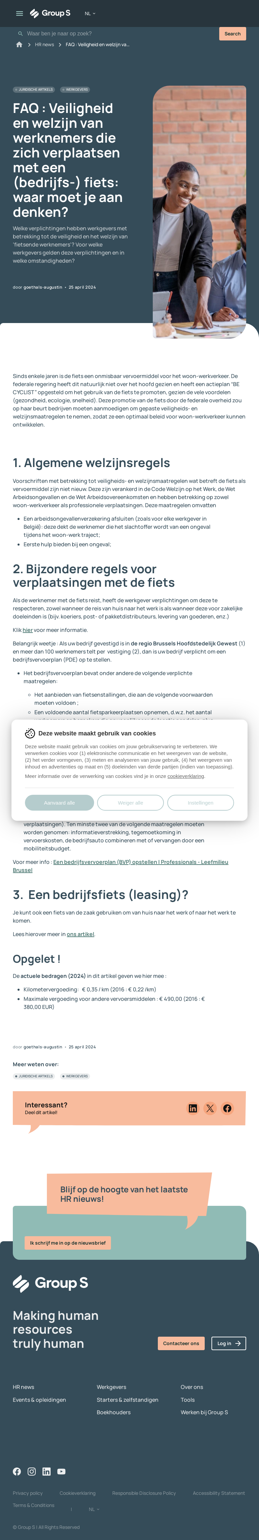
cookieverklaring (186, 776)
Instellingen (200, 803)
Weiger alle (130, 803)
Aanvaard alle (59, 803)
